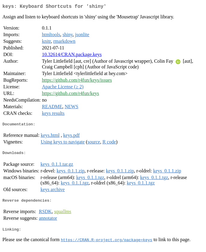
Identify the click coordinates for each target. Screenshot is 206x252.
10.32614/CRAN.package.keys (72, 55)
